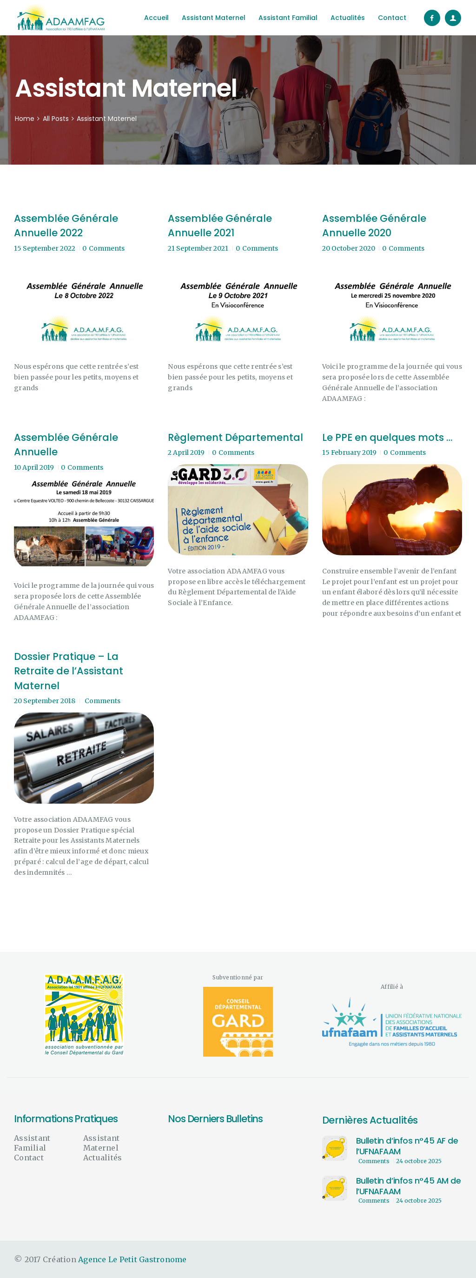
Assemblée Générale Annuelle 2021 (220, 226)
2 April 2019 (186, 452)
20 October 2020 (348, 248)
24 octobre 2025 (419, 1161)
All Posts (56, 118)
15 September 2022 (44, 248)
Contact (29, 1157)
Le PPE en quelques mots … (387, 437)
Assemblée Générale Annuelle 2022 (66, 226)
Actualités (102, 1157)
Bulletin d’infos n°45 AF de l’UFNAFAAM (407, 1146)
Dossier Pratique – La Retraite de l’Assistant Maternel (68, 671)
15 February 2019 (349, 452)
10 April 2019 (34, 467)
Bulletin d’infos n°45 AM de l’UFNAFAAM (408, 1186)
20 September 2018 (44, 701)
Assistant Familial (32, 1142)
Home (24, 118)
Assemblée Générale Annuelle (66, 445)
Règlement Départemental (235, 437)
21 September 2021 (198, 248)
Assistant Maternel (101, 1142)
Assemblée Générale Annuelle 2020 (374, 226)
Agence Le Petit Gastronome (132, 1259)
